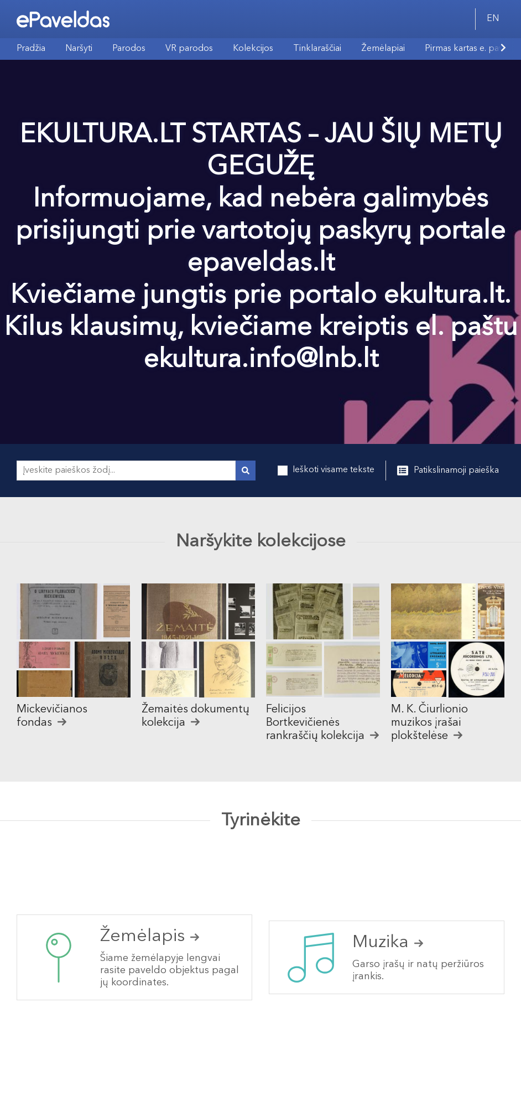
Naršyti (78, 48)
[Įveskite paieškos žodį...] (126, 470)
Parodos (128, 48)
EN (493, 18)
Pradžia (31, 48)
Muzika (387, 943)
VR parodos (189, 48)
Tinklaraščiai (317, 48)
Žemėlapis (149, 936)
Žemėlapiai (383, 48)
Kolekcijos (253, 48)
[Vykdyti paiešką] (246, 470)
